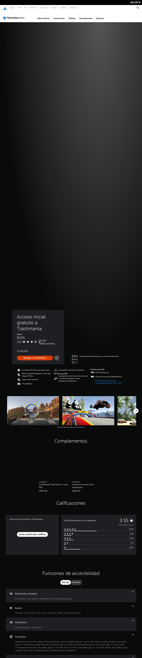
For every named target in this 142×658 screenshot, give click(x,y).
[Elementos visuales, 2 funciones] (71, 593)
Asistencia (72, 8)
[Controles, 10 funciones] (71, 640)
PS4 (25, 8)
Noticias (54, 8)
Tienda (63, 8)
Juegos (11, 8)
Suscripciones (85, 15)
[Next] (136, 408)
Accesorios (43, 8)
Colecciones (59, 15)
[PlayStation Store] (14, 15)
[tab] (65, 579)
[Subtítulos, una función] (71, 621)
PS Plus (33, 8)
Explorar (100, 15)
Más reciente (43, 15)
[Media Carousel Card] (33, 408)
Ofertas (72, 15)
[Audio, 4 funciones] (71, 607)
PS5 (19, 8)
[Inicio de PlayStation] (4, 8)
